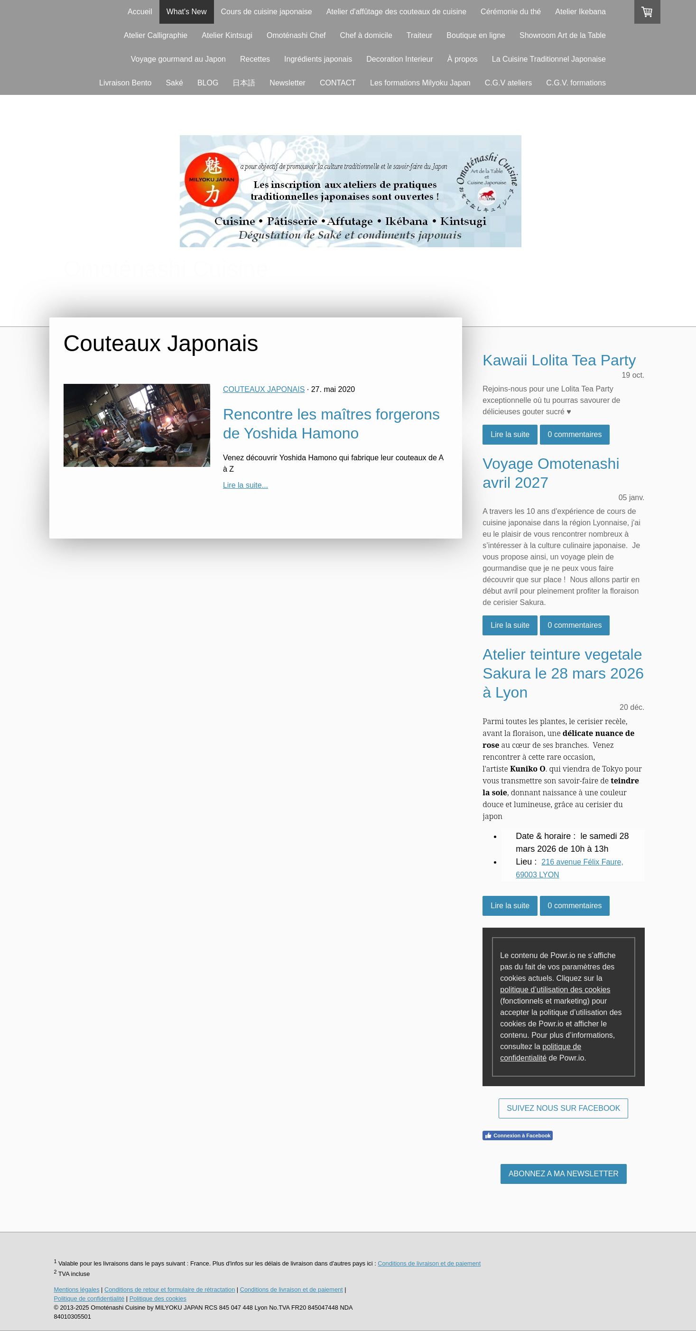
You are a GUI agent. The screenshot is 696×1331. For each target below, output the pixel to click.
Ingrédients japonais (318, 59)
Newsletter (287, 83)
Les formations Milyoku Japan (420, 83)
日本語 (243, 83)
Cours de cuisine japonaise (266, 12)
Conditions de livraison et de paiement (429, 1263)
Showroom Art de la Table (563, 35)
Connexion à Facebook (517, 1135)
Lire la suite (510, 434)
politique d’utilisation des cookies (555, 990)
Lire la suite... (245, 485)
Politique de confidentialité (89, 1298)
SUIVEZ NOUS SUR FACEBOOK (563, 1108)
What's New (187, 12)
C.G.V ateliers (508, 83)
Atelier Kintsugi (227, 35)
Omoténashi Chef (296, 35)
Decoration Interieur (399, 59)
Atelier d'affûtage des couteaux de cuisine (396, 12)
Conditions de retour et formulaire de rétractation (169, 1289)
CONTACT (338, 83)
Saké (174, 83)
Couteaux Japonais (264, 389)
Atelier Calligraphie (155, 35)
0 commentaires (575, 434)
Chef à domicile (366, 35)
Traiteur (420, 35)
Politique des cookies (158, 1298)
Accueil (140, 12)
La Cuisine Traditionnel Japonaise (549, 59)
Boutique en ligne (475, 35)
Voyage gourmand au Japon (178, 59)
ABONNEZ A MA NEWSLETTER (564, 1174)
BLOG (207, 83)
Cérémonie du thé (511, 12)
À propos (462, 59)
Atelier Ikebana (580, 12)
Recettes (255, 59)
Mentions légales (77, 1289)
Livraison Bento (125, 83)
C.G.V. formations (576, 83)
